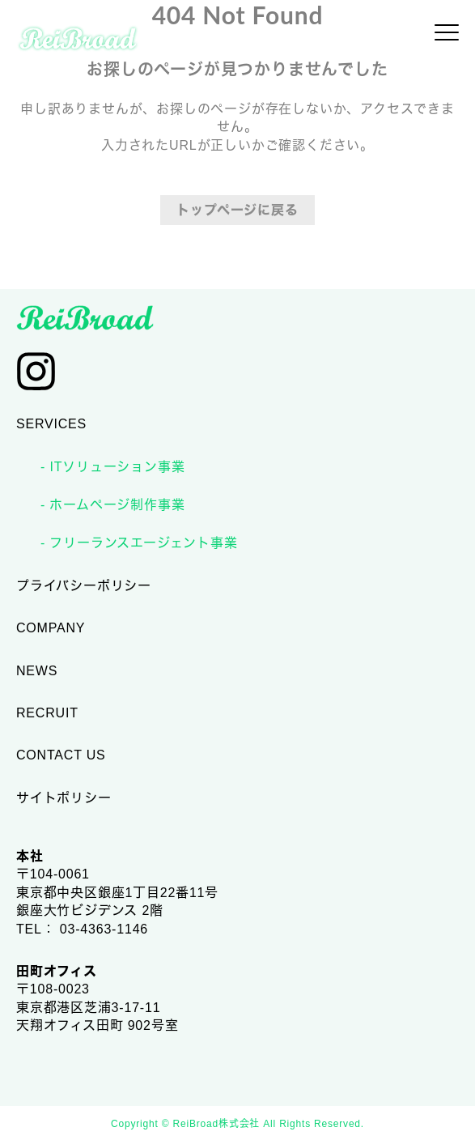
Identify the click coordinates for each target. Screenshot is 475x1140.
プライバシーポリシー (83, 586)
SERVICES (51, 424)
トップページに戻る (237, 210)
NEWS (36, 671)
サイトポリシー (64, 798)
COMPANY (50, 628)
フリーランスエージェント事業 (141, 543)
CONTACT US (61, 755)
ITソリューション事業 (114, 467)
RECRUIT (47, 713)
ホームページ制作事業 (114, 505)
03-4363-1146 (104, 929)
